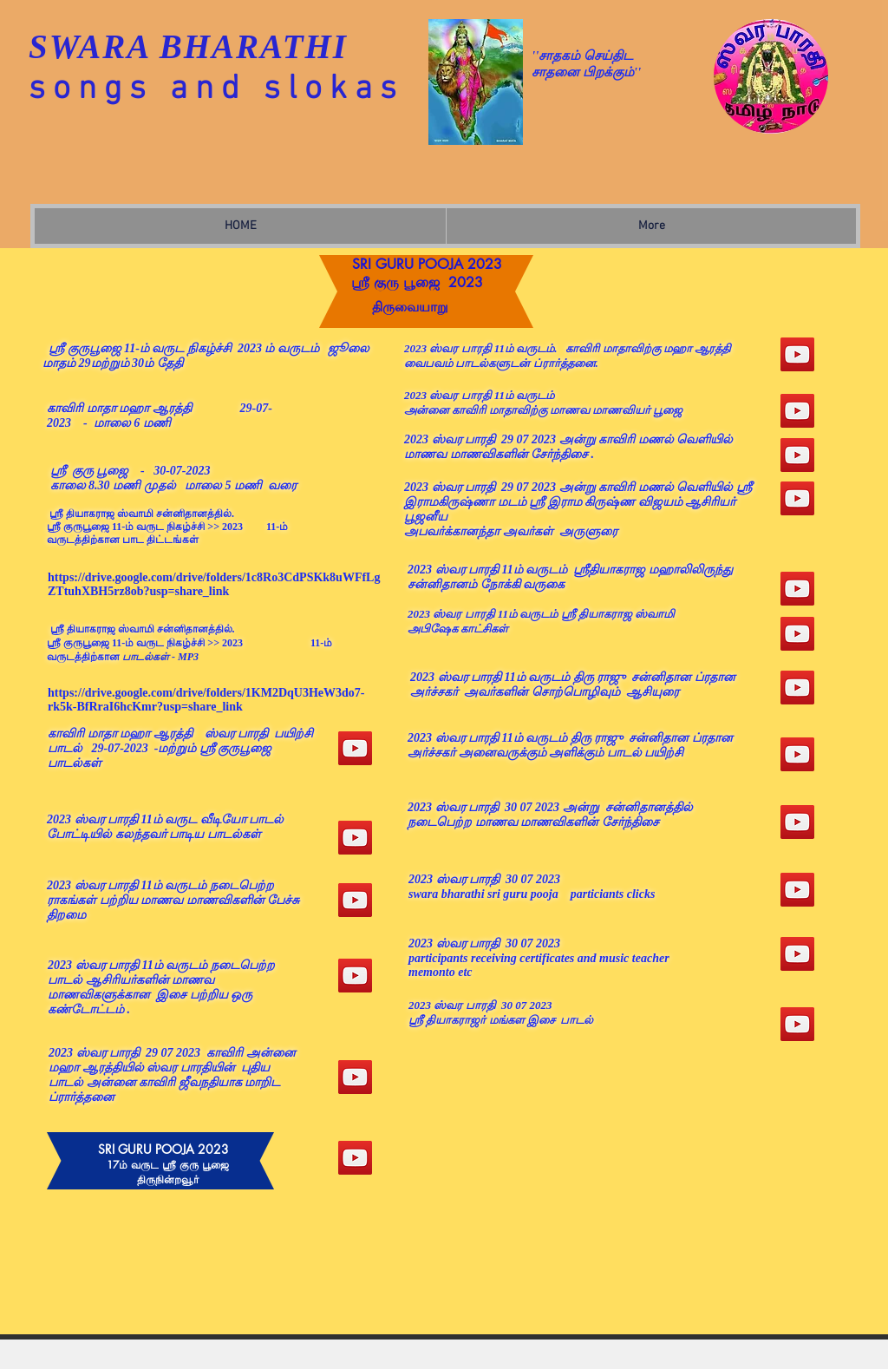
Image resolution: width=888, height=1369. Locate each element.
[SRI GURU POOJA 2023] (355, 748)
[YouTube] (355, 838)
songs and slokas (216, 89)
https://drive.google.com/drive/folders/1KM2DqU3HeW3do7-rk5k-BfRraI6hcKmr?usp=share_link (206, 699)
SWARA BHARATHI (188, 46)
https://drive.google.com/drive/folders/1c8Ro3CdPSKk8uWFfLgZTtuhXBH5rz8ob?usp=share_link (214, 584)
